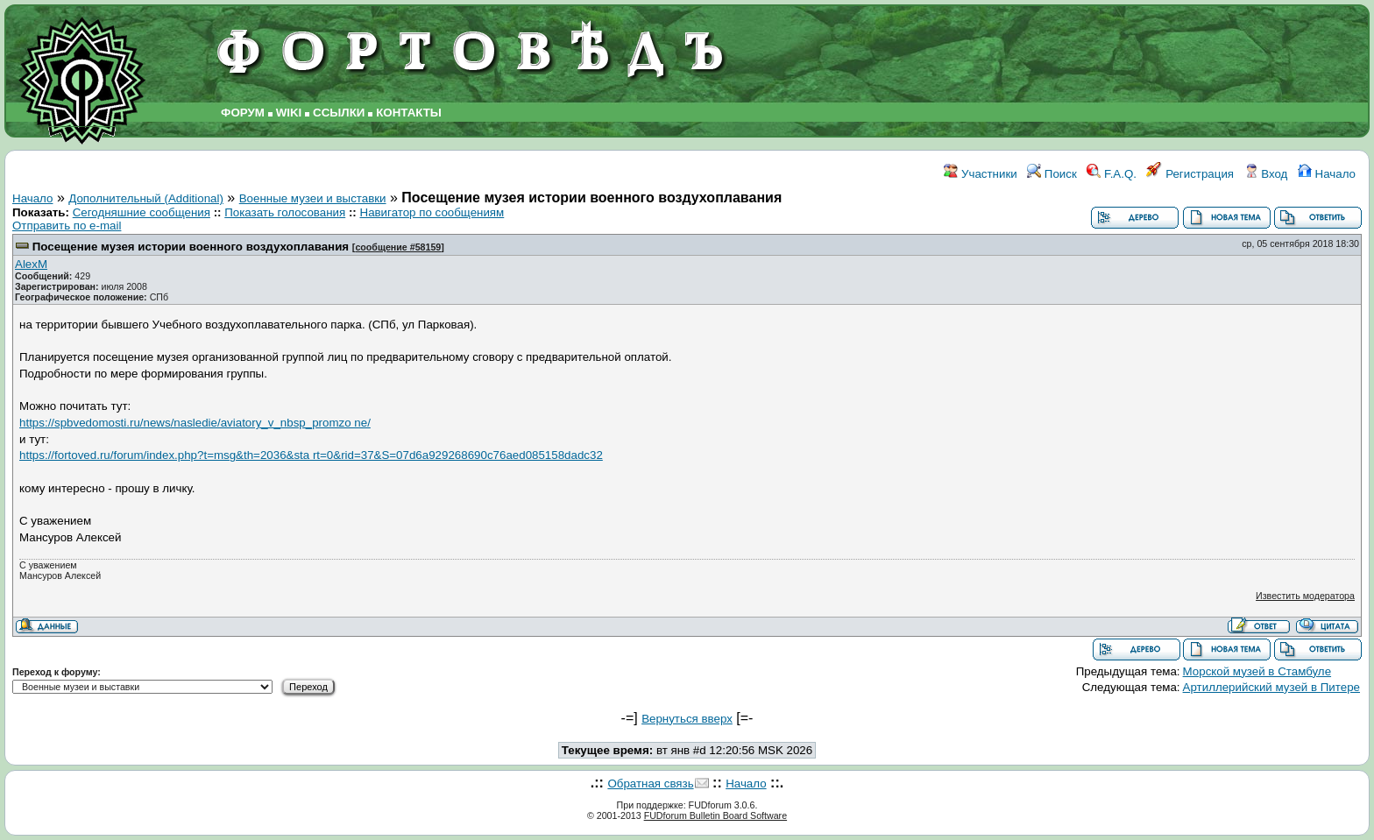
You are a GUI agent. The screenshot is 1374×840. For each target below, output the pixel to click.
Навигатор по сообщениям (432, 212)
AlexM (31, 264)
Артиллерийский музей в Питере (1271, 687)
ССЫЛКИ (339, 112)
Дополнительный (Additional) (145, 198)
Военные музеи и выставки (312, 198)
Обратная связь (650, 783)
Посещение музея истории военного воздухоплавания (190, 246)
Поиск (1052, 173)
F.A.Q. (1112, 173)
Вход (1266, 173)
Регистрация (1190, 173)
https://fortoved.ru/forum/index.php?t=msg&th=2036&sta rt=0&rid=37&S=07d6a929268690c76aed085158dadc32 (311, 455)
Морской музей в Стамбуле (1257, 671)
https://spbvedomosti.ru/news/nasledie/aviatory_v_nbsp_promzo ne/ (195, 422)
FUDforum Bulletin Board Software (715, 815)
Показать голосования (284, 212)
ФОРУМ (243, 112)
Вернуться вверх (687, 718)
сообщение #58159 (398, 247)
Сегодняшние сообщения (141, 212)
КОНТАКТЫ (409, 112)
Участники (980, 173)
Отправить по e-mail (66, 225)
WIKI (289, 112)
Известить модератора (1305, 595)
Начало (1327, 173)
